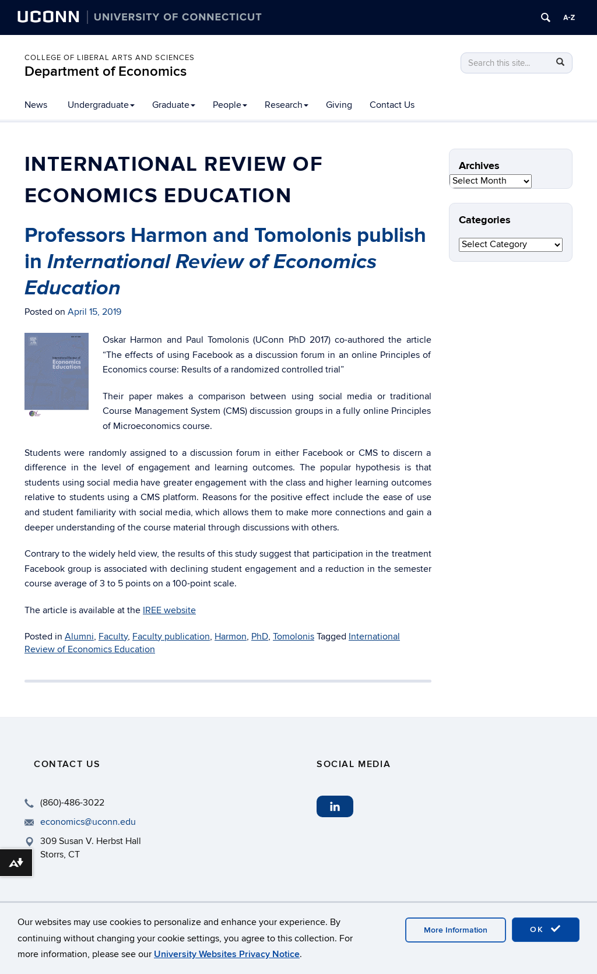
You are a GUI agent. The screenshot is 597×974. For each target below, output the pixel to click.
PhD (259, 636)
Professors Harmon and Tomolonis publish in (225, 262)
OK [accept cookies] (545, 929)
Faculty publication (171, 636)
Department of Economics (105, 71)
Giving (339, 105)
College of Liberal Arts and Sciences (109, 57)
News (35, 105)
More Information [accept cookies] (455, 930)
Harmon (231, 636)
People (230, 105)
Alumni (79, 636)
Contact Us (392, 105)
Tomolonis (293, 636)
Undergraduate (101, 105)
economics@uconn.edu (88, 822)
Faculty (113, 636)
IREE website (169, 610)
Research (286, 105)
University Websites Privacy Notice (227, 954)
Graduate (173, 105)
